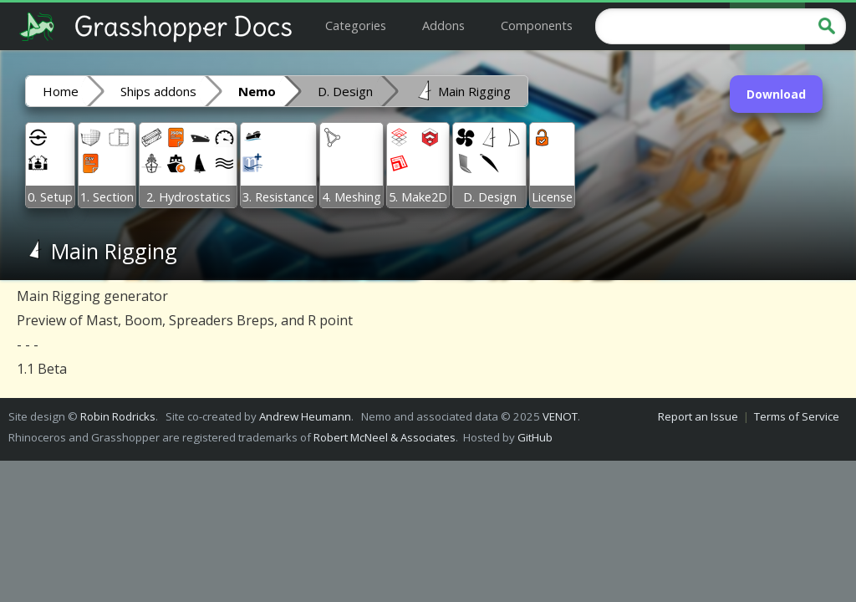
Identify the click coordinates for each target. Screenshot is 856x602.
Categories (355, 25)
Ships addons (158, 91)
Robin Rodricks (117, 416)
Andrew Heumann (305, 416)
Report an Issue (698, 416)
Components (537, 25)
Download (776, 94)
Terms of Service (796, 416)
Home (61, 91)
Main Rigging (463, 90)
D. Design (345, 91)
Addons (443, 25)
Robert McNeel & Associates (384, 437)
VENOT (560, 416)
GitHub (535, 437)
